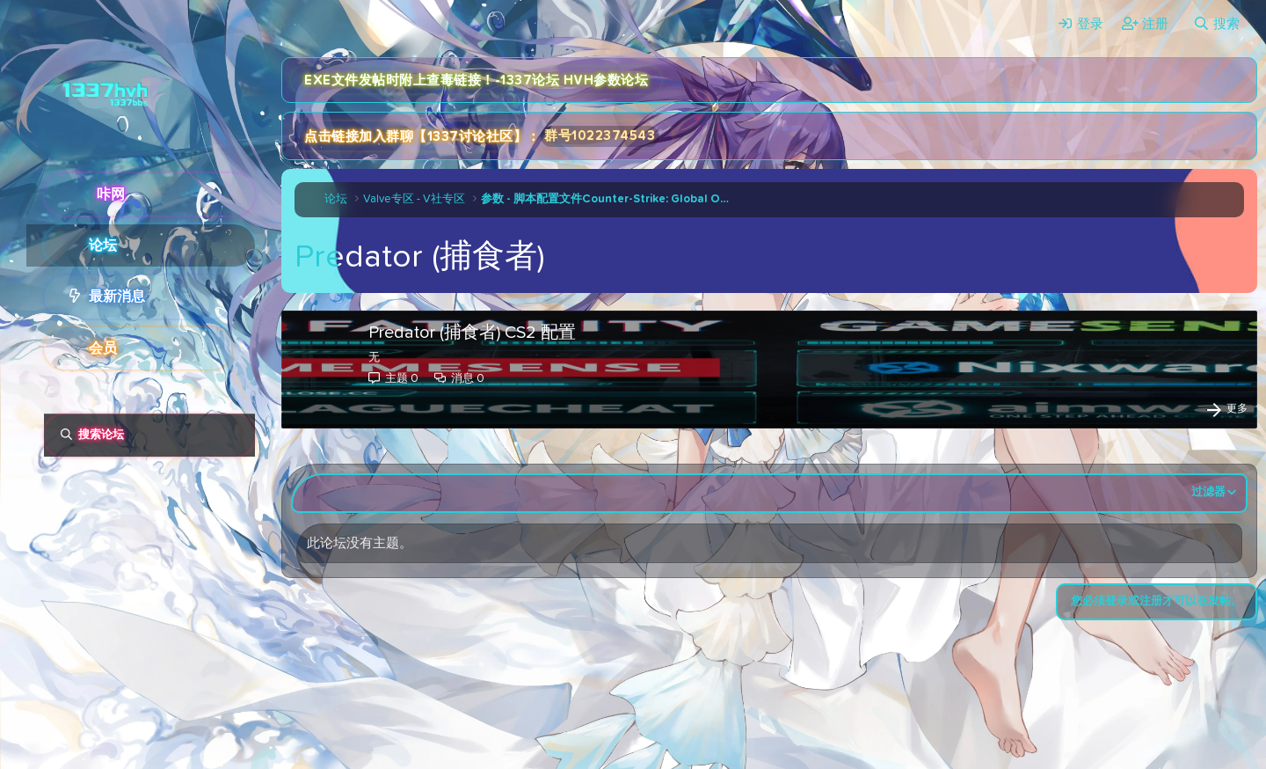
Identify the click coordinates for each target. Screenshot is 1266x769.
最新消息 (117, 296)
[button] (244, 296)
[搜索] (1216, 24)
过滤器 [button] (1208, 492)
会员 (103, 348)
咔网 (111, 194)
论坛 (103, 245)
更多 (1237, 409)
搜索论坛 (101, 435)
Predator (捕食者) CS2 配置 (472, 332)
